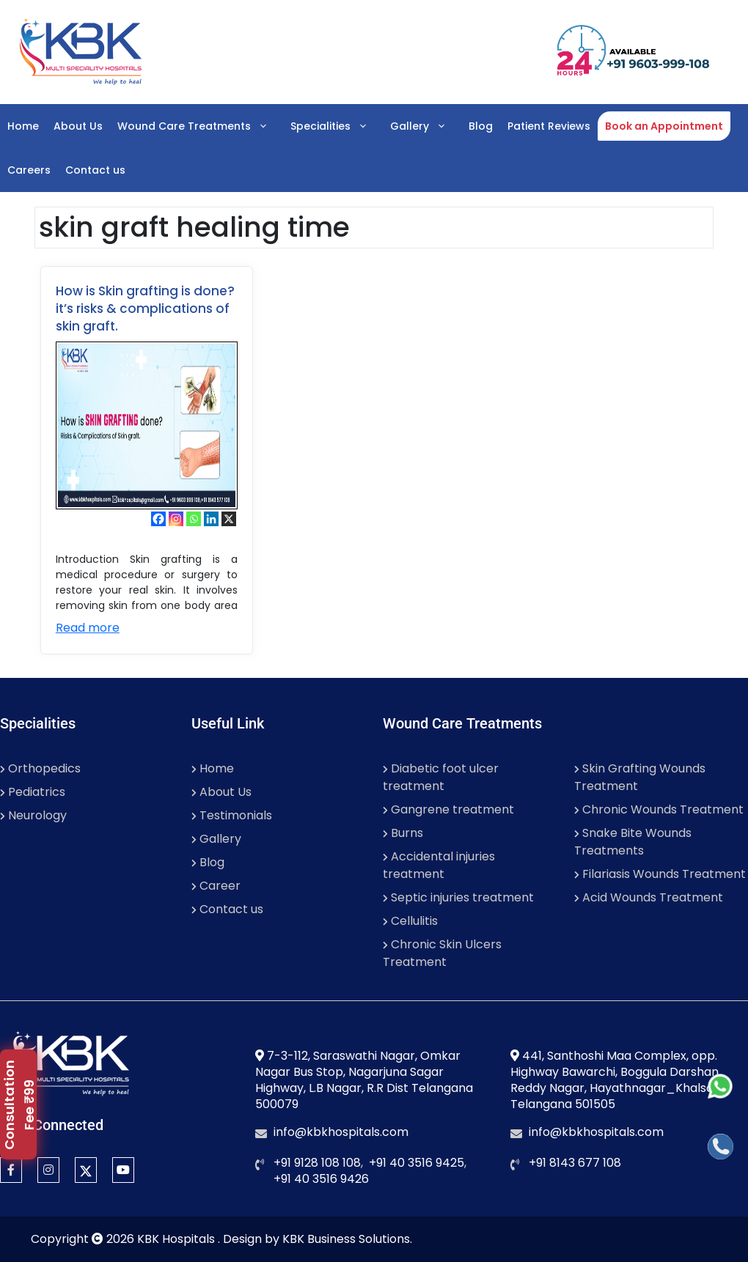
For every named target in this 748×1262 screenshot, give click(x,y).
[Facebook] (158, 519)
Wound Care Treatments (200, 126)
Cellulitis (410, 920)
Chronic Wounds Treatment (659, 809)
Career (216, 885)
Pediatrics (32, 791)
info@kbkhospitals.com (341, 1131)
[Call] (720, 1146)
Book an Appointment (664, 126)
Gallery (425, 126)
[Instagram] (176, 519)
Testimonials (231, 815)
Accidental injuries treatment (439, 865)
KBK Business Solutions (346, 1238)
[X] (228, 519)
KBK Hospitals (177, 1238)
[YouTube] (123, 1170)
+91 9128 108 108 (317, 1162)
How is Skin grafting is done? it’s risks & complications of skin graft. (145, 308)
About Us (78, 126)
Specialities (336, 126)
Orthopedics (40, 768)
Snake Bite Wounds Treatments (633, 841)
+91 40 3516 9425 (416, 1162)
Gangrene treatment (448, 809)
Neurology (33, 815)
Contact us (95, 170)
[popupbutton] (18, 1104)
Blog (481, 126)
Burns (403, 832)
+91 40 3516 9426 (321, 1178)
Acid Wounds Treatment (648, 897)
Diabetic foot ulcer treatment (441, 777)
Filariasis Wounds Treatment (660, 874)
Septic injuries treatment (458, 897)
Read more (88, 627)
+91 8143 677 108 (575, 1162)
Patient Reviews (548, 126)
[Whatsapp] (193, 519)
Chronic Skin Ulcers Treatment (442, 953)
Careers (29, 170)
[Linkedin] (211, 519)
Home (23, 126)
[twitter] (86, 1170)
